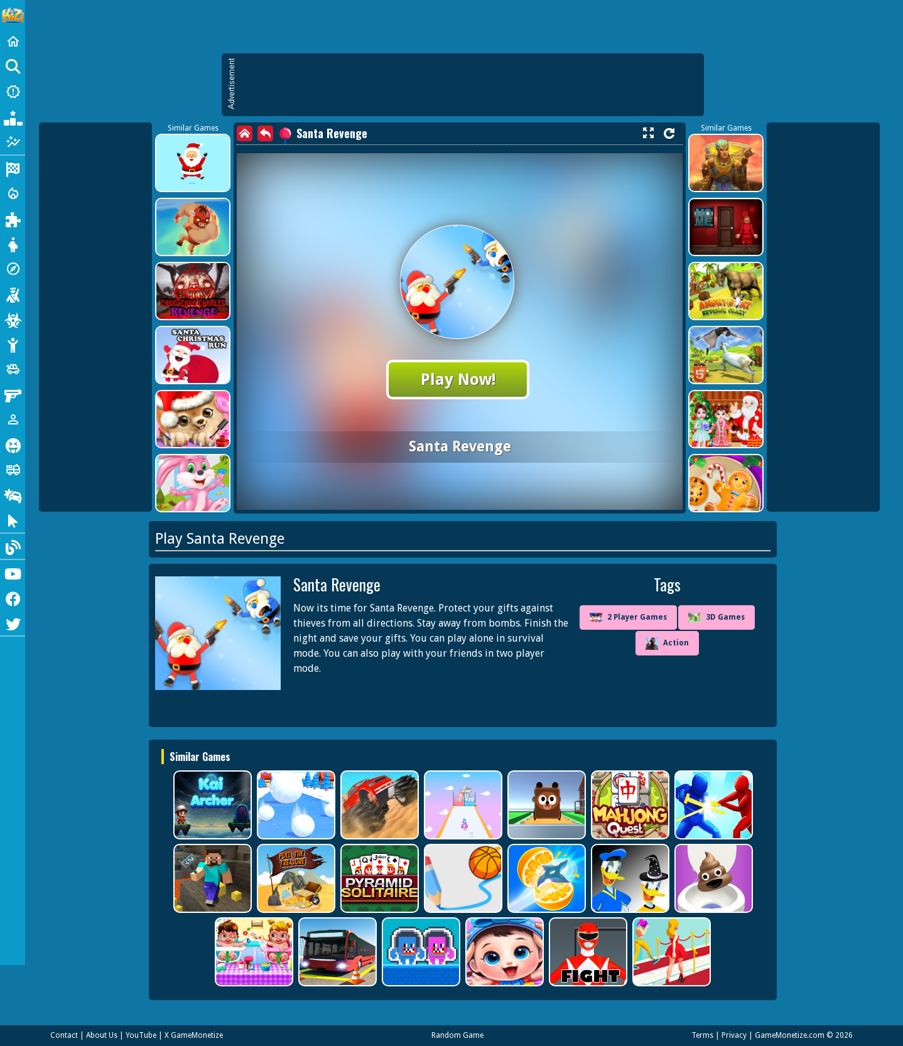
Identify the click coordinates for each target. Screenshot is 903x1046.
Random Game (457, 1035)
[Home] (12, 41)
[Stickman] (12, 344)
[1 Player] (12, 419)
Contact (64, 1035)
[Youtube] (12, 572)
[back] (265, 133)
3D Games (716, 617)
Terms (702, 1035)
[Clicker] (12, 519)
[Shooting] (12, 293)
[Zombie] (12, 319)
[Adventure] (12, 268)
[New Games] (12, 91)
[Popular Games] (12, 116)
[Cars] (12, 369)
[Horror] (12, 444)
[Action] (12, 193)
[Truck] (12, 469)
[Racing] (12, 168)
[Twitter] (12, 622)
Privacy (734, 1035)
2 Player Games (628, 618)
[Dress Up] (12, 243)
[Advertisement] (469, 85)
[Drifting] (12, 494)
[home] (244, 133)
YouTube (141, 1035)
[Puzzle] (12, 218)
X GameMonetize (194, 1035)
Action (667, 643)
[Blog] (12, 546)
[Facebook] (12, 597)
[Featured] (12, 141)
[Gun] (12, 394)
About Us (101, 1035)
